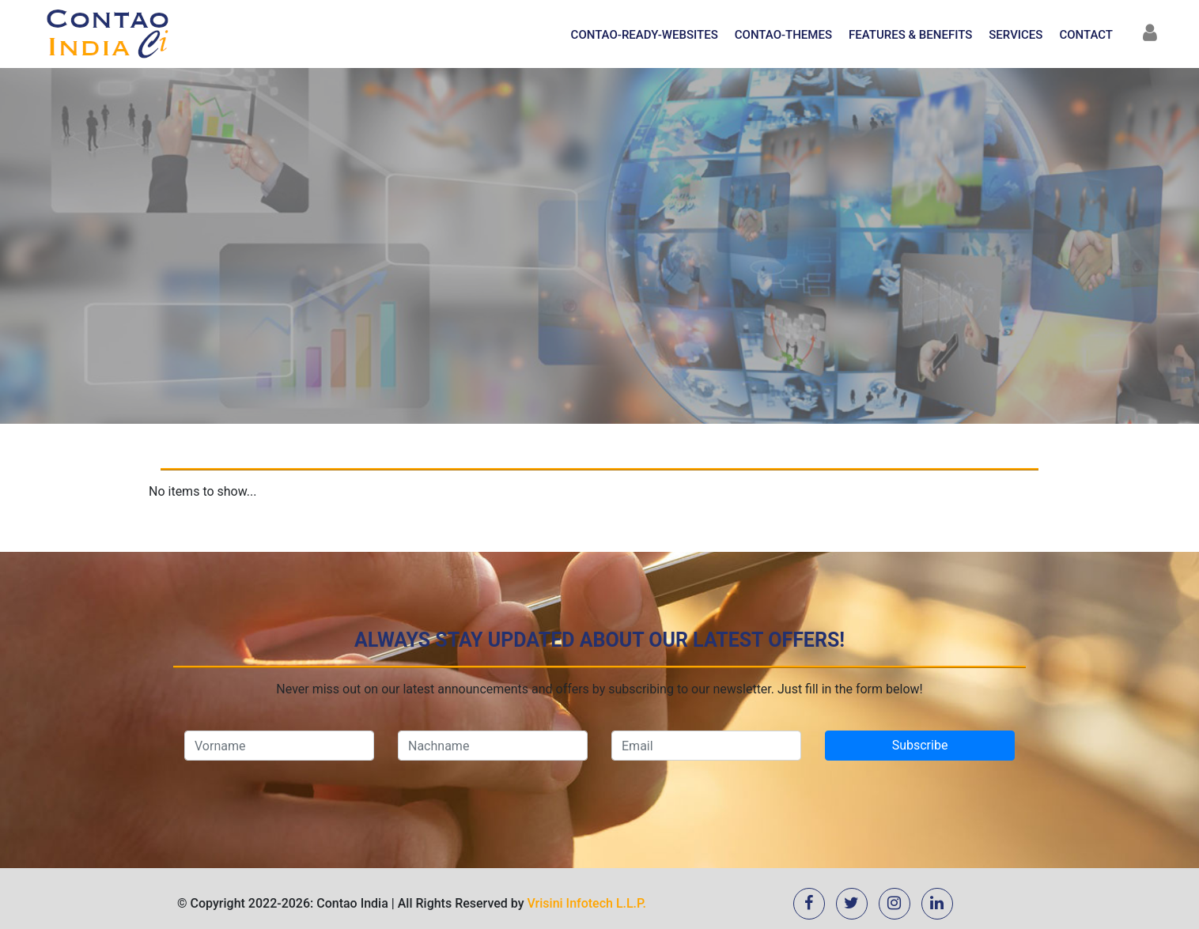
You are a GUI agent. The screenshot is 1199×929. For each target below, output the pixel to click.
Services (1015, 35)
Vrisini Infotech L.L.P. (587, 903)
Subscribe (920, 745)
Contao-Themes (783, 35)
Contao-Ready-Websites (644, 35)
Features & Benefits (910, 35)
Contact (1086, 35)
